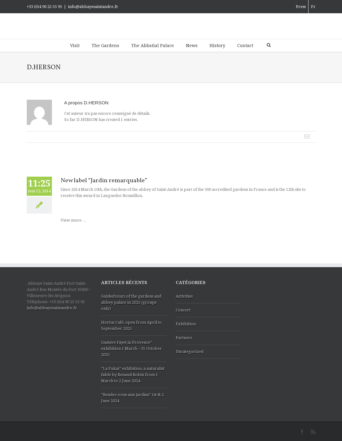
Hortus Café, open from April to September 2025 (131, 325)
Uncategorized (189, 351)
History (217, 45)
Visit (75, 45)
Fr (313, 6)
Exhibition (186, 324)
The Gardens (105, 45)
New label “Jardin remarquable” (104, 180)
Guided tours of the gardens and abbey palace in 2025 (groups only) (131, 302)
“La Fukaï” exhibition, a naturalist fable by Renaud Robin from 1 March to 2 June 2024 (132, 374)
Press (301, 6)
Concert (183, 310)
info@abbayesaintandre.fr (93, 6)
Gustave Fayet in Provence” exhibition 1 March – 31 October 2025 (131, 348)
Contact (245, 45)
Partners (184, 337)
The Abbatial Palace (152, 45)
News (192, 45)
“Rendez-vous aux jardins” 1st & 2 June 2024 (132, 397)
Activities (184, 296)
